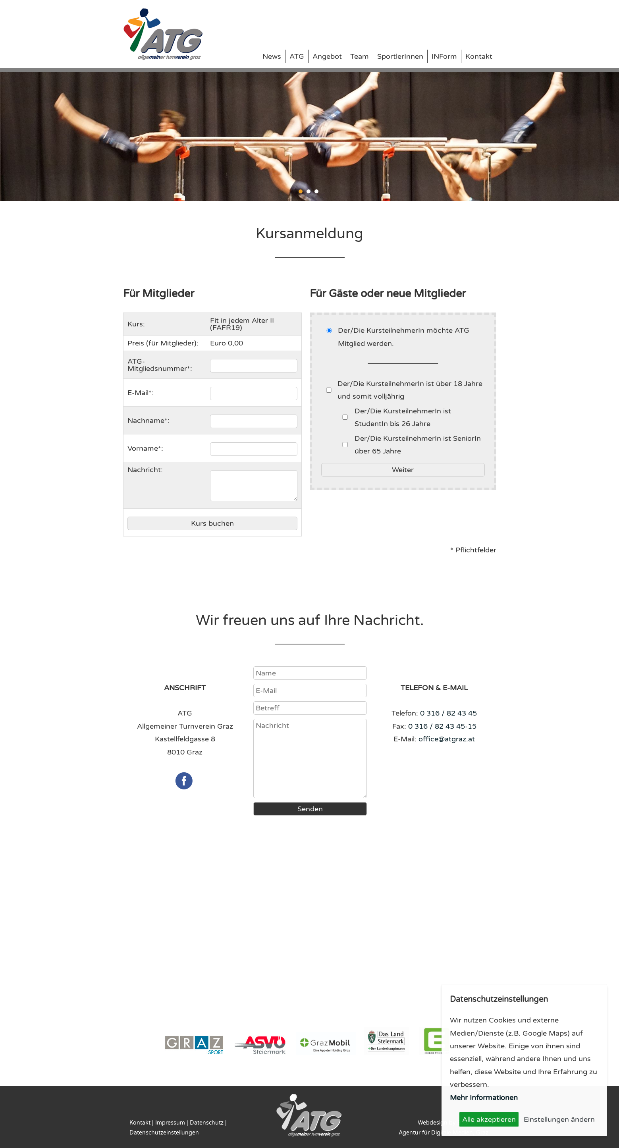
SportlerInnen (400, 56)
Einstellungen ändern (559, 1119)
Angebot (327, 56)
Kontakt (478, 56)
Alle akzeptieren (489, 1119)
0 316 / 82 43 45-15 (442, 726)
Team (359, 56)
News (271, 56)
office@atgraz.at (446, 739)
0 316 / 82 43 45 (448, 713)
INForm (444, 56)
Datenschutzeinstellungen (164, 1132)
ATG (296, 56)
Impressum (170, 1122)
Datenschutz (207, 1122)
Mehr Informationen (484, 1097)
